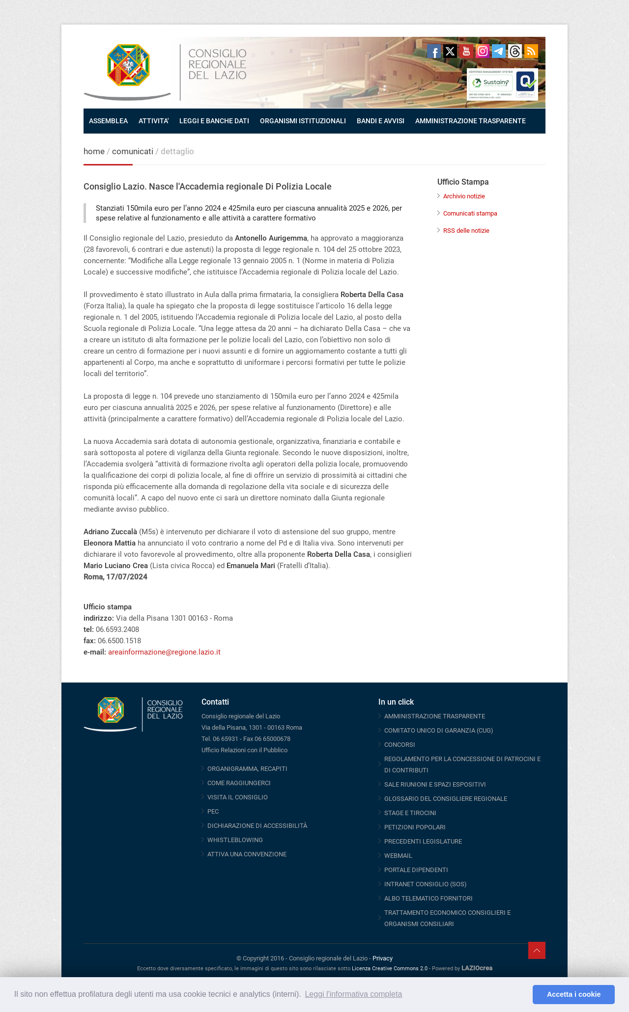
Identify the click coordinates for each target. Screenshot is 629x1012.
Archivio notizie (464, 196)
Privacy (382, 958)
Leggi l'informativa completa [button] (353, 994)
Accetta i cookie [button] (574, 994)
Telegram (499, 51)
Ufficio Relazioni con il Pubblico (244, 750)
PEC (213, 811)
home (94, 151)
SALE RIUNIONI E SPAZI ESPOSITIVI (435, 784)
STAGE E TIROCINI (410, 813)
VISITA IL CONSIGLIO (237, 797)
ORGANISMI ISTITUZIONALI (303, 121)
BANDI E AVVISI (380, 121)
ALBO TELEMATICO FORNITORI (428, 898)
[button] (522, 995)
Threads (515, 51)
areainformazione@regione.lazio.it (164, 652)
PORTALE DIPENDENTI (416, 870)
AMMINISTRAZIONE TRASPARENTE (470, 121)
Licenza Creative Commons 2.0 (390, 968)
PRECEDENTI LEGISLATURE (423, 841)
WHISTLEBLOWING (235, 840)
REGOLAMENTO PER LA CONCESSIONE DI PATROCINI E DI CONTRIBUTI (462, 764)
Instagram (482, 51)
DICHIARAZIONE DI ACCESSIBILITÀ (257, 825)
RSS (531, 51)
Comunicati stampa (470, 213)
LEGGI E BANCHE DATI (214, 121)
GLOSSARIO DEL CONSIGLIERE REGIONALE (445, 798)
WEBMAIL (398, 855)
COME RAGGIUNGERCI (239, 783)
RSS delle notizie (466, 230)
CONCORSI (399, 744)
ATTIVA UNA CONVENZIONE (246, 854)
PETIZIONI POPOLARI (415, 827)
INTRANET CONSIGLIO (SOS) (425, 884)
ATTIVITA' (154, 121)
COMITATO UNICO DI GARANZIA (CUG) (438, 730)
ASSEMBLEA (108, 121)
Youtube (466, 51)
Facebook (434, 51)
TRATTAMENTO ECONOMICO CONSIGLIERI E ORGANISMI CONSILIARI (447, 918)
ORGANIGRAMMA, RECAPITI (247, 768)
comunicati (132, 151)
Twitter (450, 51)
